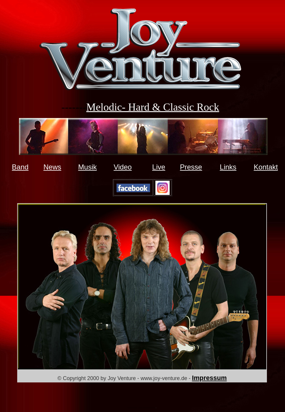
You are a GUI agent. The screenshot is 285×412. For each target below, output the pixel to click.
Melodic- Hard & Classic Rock (152, 107)
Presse (191, 167)
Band (20, 167)
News (52, 167)
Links (228, 167)
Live (158, 167)
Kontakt (266, 167)
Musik (87, 167)
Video (123, 167)
